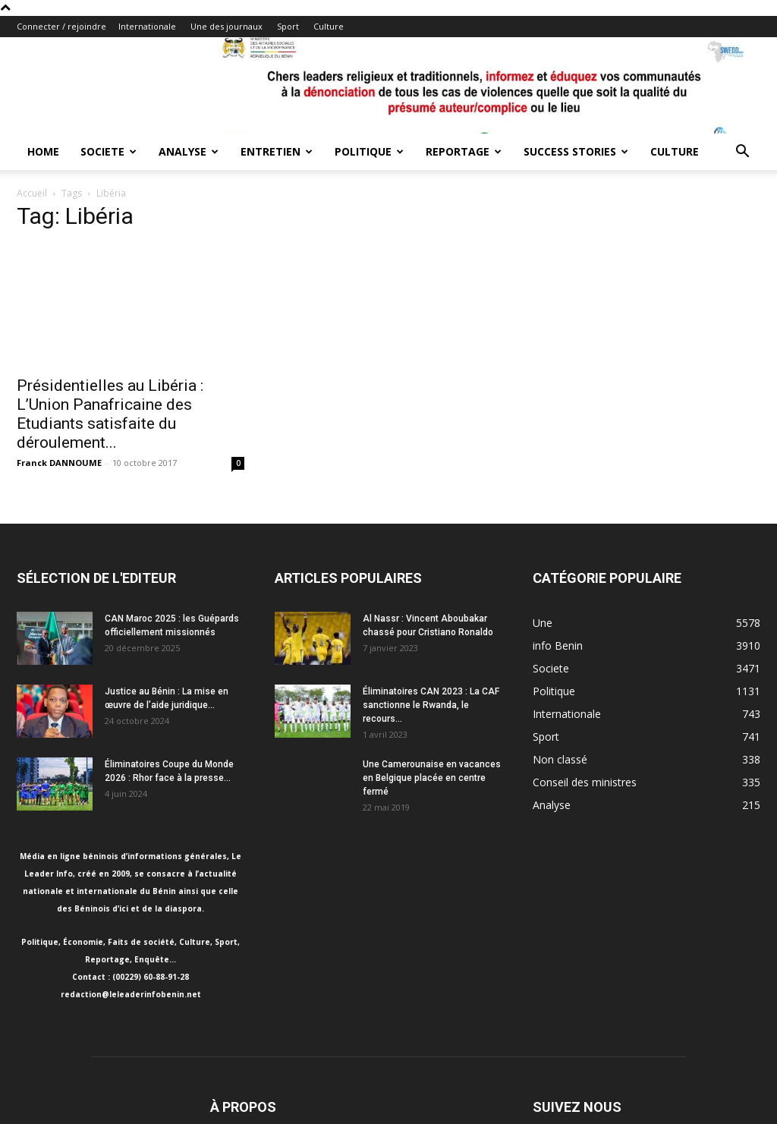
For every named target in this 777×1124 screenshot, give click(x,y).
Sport (288, 26)
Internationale (147, 26)
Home (43, 151)
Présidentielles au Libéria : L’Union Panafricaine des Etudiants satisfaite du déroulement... (110, 414)
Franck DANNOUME (59, 462)
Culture (328, 26)
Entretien (277, 151)
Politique (369, 151)
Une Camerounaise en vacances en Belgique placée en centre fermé (432, 778)
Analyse (189, 151)
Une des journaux (226, 26)
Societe (108, 151)
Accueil (32, 193)
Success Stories (576, 151)
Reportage (464, 151)
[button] (742, 153)
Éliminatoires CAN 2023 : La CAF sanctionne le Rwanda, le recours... (431, 705)
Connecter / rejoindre (61, 26)
